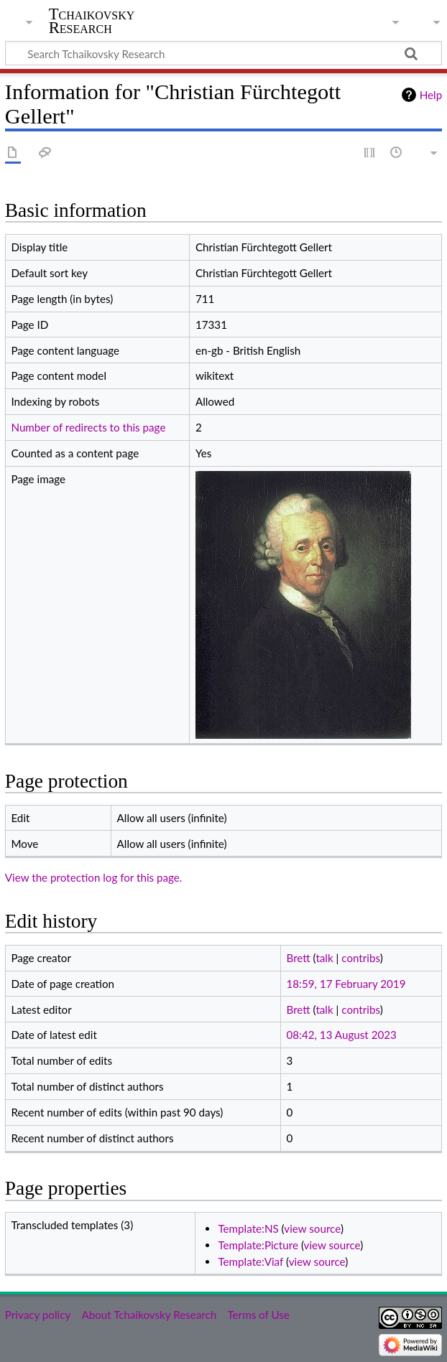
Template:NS (248, 1228)
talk (324, 957)
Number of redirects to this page (88, 427)
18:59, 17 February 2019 (345, 983)
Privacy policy (37, 1314)
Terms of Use (258, 1314)
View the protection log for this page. (94, 877)
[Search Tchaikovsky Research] (223, 53)
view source (312, 1228)
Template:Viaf (250, 1261)
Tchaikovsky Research (92, 21)
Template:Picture (258, 1245)
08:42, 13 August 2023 (341, 1034)
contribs (360, 957)
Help (431, 94)
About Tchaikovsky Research (148, 1314)
